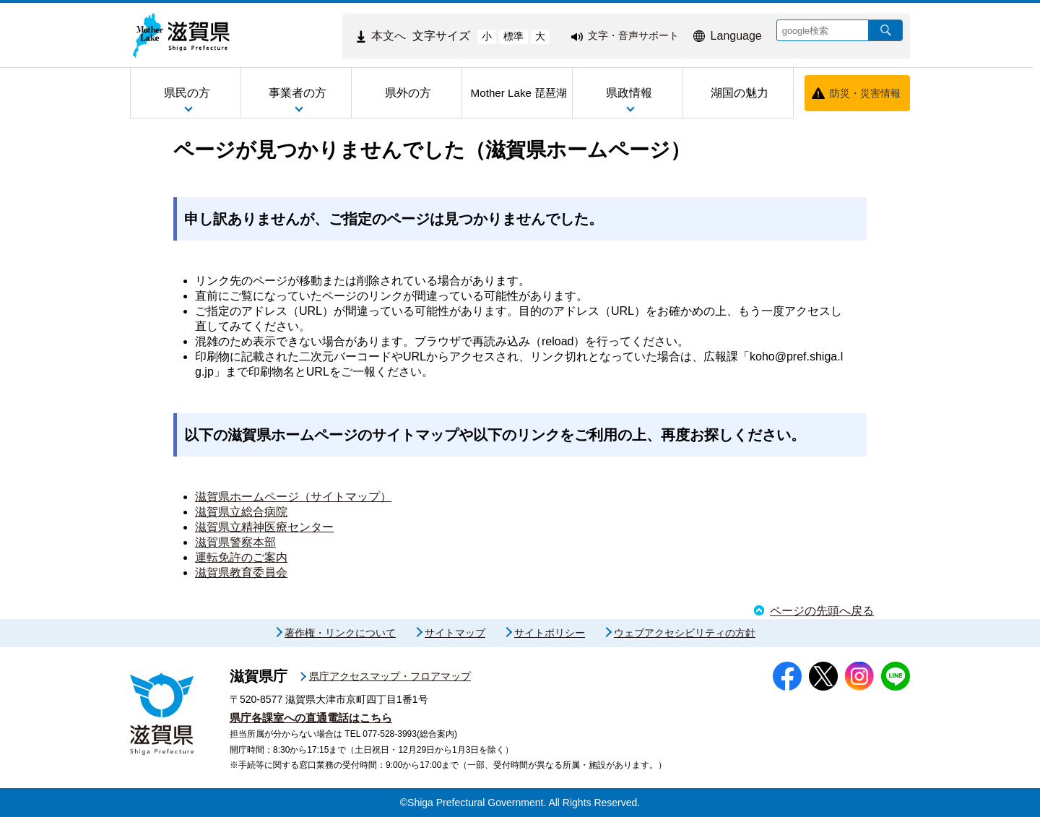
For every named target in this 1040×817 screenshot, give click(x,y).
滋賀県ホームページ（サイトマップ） (293, 496)
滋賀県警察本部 (235, 542)
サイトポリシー (549, 633)
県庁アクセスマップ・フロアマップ (390, 676)
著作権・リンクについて (340, 633)
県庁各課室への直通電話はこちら (311, 718)
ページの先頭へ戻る (822, 611)
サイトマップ (455, 633)
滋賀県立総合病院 (241, 512)
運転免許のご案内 (241, 557)
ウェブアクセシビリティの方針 (684, 633)
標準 (513, 36)
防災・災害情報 (865, 93)
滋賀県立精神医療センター (264, 527)
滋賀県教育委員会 (241, 572)
